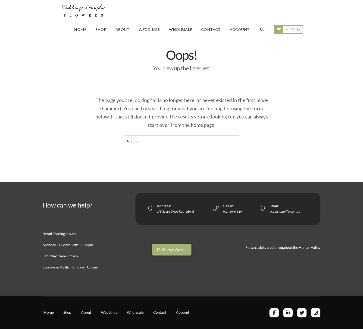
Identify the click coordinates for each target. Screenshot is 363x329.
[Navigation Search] (261, 29)
